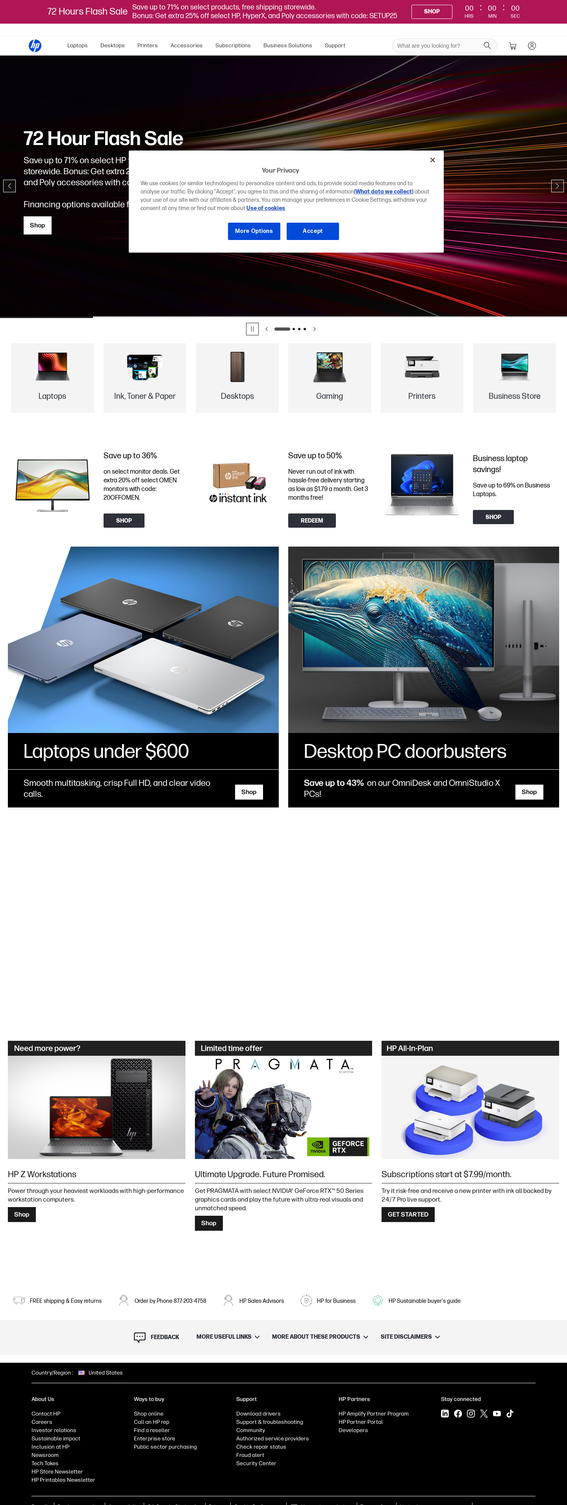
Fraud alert (250, 1455)
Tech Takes (45, 1463)
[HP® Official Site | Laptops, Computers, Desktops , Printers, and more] (35, 45)
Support (335, 45)
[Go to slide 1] (282, 329)
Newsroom (45, 1455)
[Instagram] (471, 1414)
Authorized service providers (272, 1438)
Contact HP (46, 1413)
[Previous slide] (9, 186)
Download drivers (258, 1413)
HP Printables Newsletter (63, 1480)
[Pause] (252, 329)
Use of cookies (265, 208)
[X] (484, 1414)
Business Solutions (287, 45)
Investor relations (54, 1430)
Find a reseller (152, 1430)
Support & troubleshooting (269, 1422)
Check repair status (261, 1447)
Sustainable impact (56, 1438)
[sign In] (532, 45)
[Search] (487, 45)
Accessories (186, 45)
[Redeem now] (312, 520)
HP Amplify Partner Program (374, 1413)
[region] (286, 202)
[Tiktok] (510, 1414)
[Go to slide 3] (299, 329)
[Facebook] (458, 1414)
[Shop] (431, 12)
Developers (353, 1430)
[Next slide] (557, 186)
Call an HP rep (151, 1422)
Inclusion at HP (50, 1447)
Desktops (112, 45)
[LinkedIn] (445, 1414)
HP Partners (354, 1399)
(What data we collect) (383, 191)
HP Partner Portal (361, 1422)
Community (250, 1430)
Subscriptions (233, 45)
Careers (42, 1422)
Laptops (77, 45)
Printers (147, 45)
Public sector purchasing (165, 1447)
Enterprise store (154, 1438)
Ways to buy (149, 1399)
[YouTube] (497, 1414)
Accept (313, 231)
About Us (43, 1399)
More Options (254, 231)
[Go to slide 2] (294, 329)
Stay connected (461, 1399)
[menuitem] (78, 45)
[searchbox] (438, 45)
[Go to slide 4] (305, 329)
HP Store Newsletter (57, 1471)
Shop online (148, 1413)
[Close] (432, 160)
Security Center (256, 1463)
